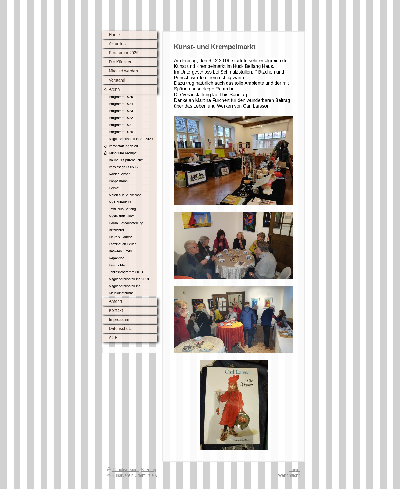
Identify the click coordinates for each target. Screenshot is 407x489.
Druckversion (123, 469)
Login (294, 469)
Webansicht (289, 475)
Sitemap (148, 469)
